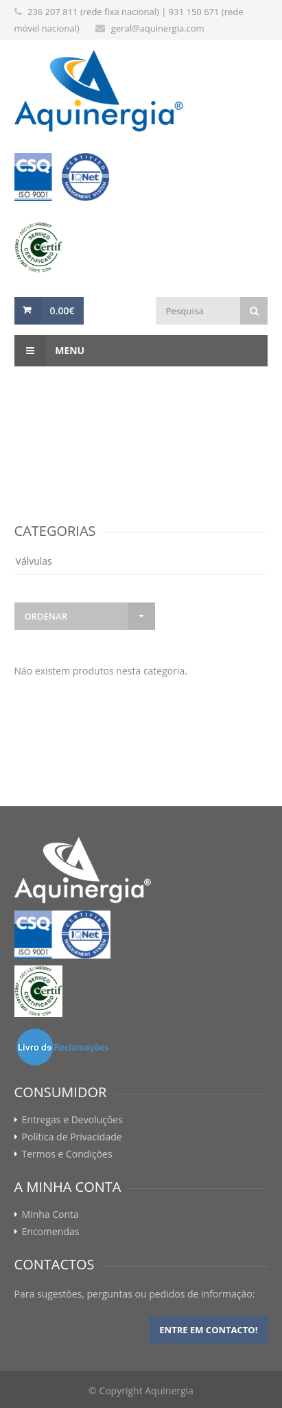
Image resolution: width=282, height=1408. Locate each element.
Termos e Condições (67, 1154)
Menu (49, 350)
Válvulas (34, 560)
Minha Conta (50, 1214)
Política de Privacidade (72, 1137)
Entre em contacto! (208, 1330)
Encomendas (51, 1231)
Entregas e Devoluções (72, 1120)
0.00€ (62, 310)
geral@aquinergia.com (157, 28)
